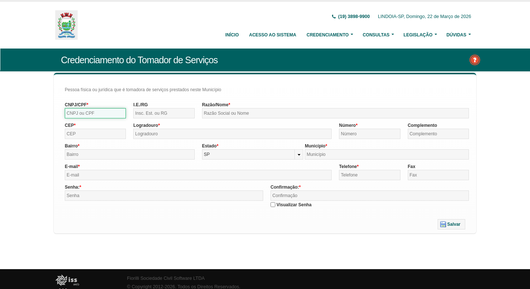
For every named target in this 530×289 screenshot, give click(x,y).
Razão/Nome (215, 104)
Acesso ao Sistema (272, 35)
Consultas (376, 35)
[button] (451, 224)
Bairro (71, 146)
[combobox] (253, 154)
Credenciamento (328, 35)
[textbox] (95, 113)
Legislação (417, 35)
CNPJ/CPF (75, 104)
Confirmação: (285, 187)
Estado (209, 146)
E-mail (71, 166)
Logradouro (145, 125)
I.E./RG (140, 104)
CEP (69, 125)
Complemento (422, 125)
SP (207, 154)
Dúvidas (456, 35)
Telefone (348, 166)
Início (232, 35)
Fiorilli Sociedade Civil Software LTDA (166, 278)
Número (347, 125)
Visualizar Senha (293, 204)
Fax (412, 166)
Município (315, 146)
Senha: (72, 187)
